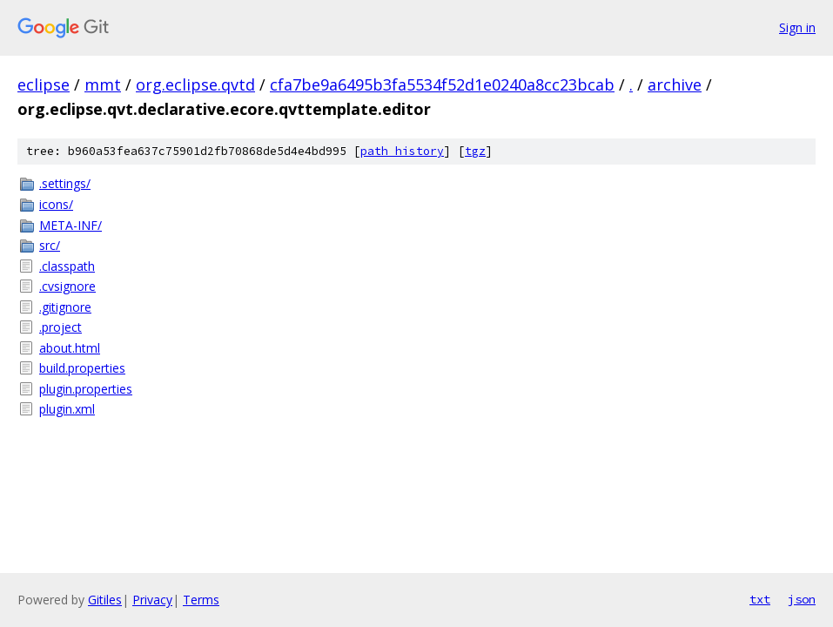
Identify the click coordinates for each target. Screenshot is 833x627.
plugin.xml (67, 409)
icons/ (56, 204)
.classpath (67, 266)
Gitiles (105, 599)
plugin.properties (85, 389)
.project (60, 327)
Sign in (797, 27)
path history (402, 151)
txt (759, 599)
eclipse (43, 84)
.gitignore (65, 307)
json (802, 599)
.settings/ (65, 183)
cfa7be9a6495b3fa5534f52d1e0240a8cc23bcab (442, 84)
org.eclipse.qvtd (195, 84)
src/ (49, 245)
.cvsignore (67, 286)
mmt (102, 84)
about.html (69, 348)
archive (675, 84)
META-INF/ (70, 225)
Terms (201, 599)
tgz (475, 151)
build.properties (82, 368)
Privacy (152, 599)
